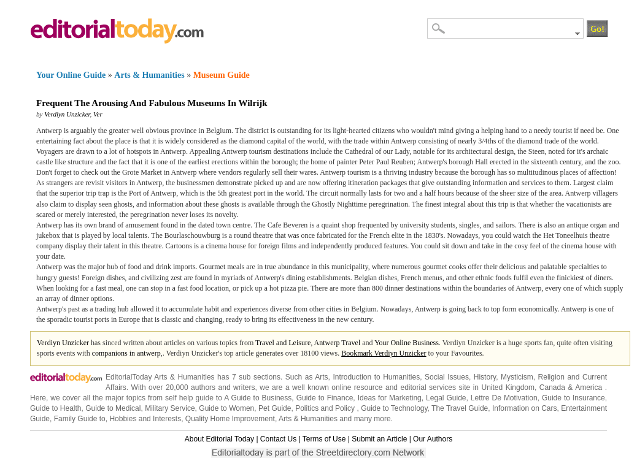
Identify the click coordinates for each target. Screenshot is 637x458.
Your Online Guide (71, 75)
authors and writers (223, 387)
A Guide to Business (257, 398)
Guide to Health (56, 408)
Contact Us (278, 439)
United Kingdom (508, 387)
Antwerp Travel (337, 342)
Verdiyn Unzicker (67, 114)
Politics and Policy (326, 408)
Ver (97, 114)
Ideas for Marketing (390, 398)
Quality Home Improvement (230, 418)
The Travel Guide (459, 408)
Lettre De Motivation (504, 398)
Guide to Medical (113, 408)
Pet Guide (274, 408)
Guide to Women (226, 408)
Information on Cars (524, 408)
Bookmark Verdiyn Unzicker (383, 353)
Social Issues (447, 377)
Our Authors (432, 439)
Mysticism (517, 377)
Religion (551, 377)
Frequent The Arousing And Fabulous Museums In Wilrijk (152, 103)
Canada (552, 387)
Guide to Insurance (573, 398)
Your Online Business (406, 342)
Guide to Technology (394, 408)
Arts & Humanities (149, 75)
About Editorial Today (219, 439)
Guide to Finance (324, 398)
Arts (321, 377)
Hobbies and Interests (145, 418)
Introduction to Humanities (376, 377)
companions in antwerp (126, 353)
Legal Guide (446, 398)
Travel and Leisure (283, 342)
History (485, 377)
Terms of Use (324, 439)
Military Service (170, 408)
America (588, 387)
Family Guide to (80, 418)
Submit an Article (379, 439)
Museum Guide (221, 75)
